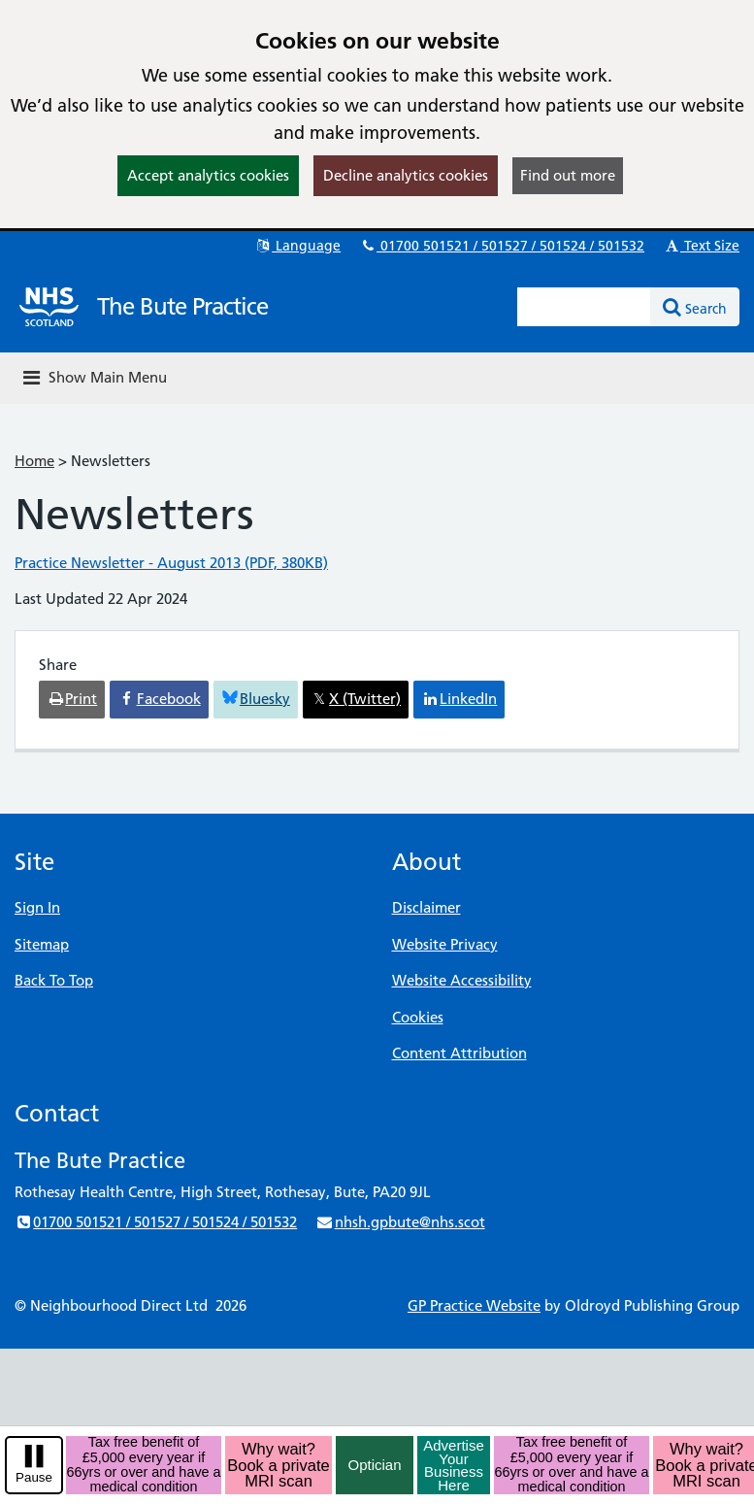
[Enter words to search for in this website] (584, 306)
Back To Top (54, 980)
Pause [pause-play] (34, 1477)
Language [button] (297, 245)
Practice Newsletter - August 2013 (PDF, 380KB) (171, 562)
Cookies (417, 1017)
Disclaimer (426, 907)
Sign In (37, 907)
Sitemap (42, 944)
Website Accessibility (462, 980)
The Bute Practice (182, 306)
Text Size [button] (701, 245)
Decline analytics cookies (405, 175)
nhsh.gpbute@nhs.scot (399, 1222)
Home (34, 460)
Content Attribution (459, 1053)
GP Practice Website (474, 1305)
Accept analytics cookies (208, 175)
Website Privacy (445, 944)
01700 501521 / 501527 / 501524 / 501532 (501, 245)
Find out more (567, 175)
